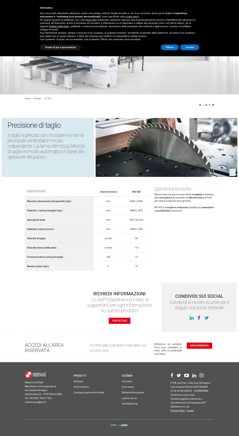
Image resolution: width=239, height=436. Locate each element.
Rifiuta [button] (170, 47)
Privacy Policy (178, 410)
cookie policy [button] (132, 16)
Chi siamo (127, 381)
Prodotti (37, 98)
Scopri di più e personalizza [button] (60, 47)
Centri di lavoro (81, 387)
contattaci (119, 320)
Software (78, 381)
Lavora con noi (129, 398)
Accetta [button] (189, 47)
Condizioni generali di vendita (89, 392)
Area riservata (199, 345)
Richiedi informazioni (133, 392)
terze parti (91, 20)
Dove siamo (128, 387)
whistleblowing (130, 403)
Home (27, 98)
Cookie (190, 410)
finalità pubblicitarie (59, 26)
